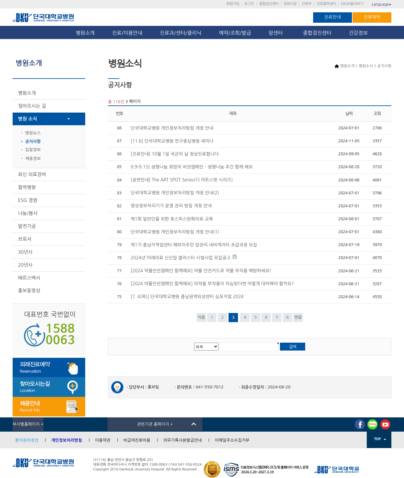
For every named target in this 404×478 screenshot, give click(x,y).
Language (381, 4)
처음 (201, 317)
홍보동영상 (29, 290)
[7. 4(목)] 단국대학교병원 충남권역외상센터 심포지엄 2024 (187, 296)
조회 (377, 114)
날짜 (349, 114)
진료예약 (372, 17)
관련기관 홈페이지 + (155, 424)
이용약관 (102, 440)
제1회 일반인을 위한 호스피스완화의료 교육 (172, 219)
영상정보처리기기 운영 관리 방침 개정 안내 (171, 206)
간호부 (306, 4)
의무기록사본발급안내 (182, 440)
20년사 (25, 265)
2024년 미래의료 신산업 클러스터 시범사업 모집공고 (181, 258)
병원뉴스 (33, 133)
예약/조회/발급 (235, 32)
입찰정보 (33, 150)
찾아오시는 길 (32, 105)
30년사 (25, 252)
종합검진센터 (269, 4)
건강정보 (358, 32)
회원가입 (232, 4)
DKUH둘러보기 (352, 4)
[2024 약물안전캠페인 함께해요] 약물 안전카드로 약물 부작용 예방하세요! (201, 271)
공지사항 (33, 141)
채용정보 (33, 158)
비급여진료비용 (137, 440)
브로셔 (24, 239)
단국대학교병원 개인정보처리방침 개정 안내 (172, 128)
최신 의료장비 (32, 174)
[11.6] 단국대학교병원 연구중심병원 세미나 (172, 141)
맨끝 (298, 317)
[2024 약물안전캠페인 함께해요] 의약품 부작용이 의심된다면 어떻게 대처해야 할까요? (212, 283)
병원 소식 (27, 118)
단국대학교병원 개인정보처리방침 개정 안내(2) (175, 193)
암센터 (277, 32)
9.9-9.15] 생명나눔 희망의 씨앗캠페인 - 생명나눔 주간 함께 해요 (192, 167)
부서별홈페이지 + (28, 424)
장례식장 (289, 4)
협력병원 (27, 187)
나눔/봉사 (28, 213)
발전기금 (27, 226)
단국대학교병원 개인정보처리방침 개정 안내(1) (175, 232)
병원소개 (85, 32)
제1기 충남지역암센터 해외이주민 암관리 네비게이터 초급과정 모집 (194, 245)
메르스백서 (29, 277)
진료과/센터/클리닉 (180, 32)
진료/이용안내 (127, 32)
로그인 (249, 4)
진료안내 (332, 17)
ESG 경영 (27, 200)
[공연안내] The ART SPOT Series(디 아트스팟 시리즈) (182, 180)
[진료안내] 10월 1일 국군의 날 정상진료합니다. (175, 154)
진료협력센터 (326, 4)
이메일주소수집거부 (232, 440)
